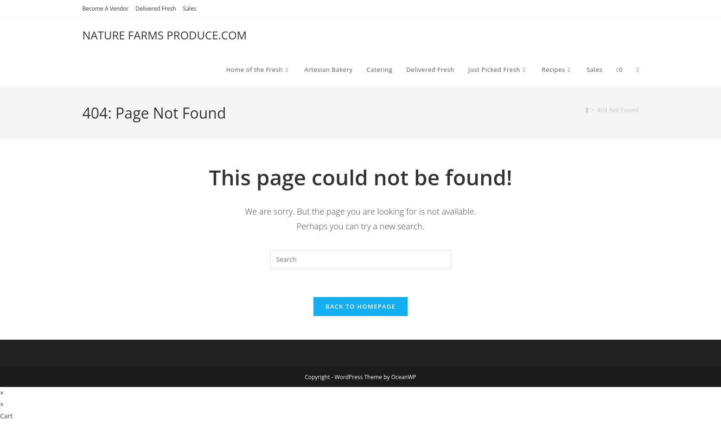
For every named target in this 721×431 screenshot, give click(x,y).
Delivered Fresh (155, 9)
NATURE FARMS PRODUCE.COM (165, 35)
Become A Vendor (106, 9)
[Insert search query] (360, 259)
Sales (190, 9)
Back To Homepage (360, 306)
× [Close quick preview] (2, 392)
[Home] (587, 110)
